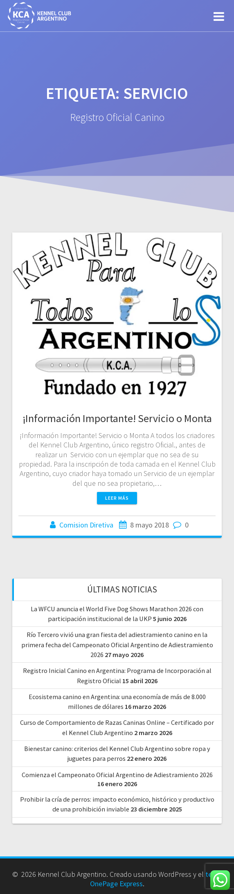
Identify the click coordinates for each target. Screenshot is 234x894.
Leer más (117, 498)
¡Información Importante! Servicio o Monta (117, 418)
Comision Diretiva (86, 525)
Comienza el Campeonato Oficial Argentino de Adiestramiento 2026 (117, 775)
